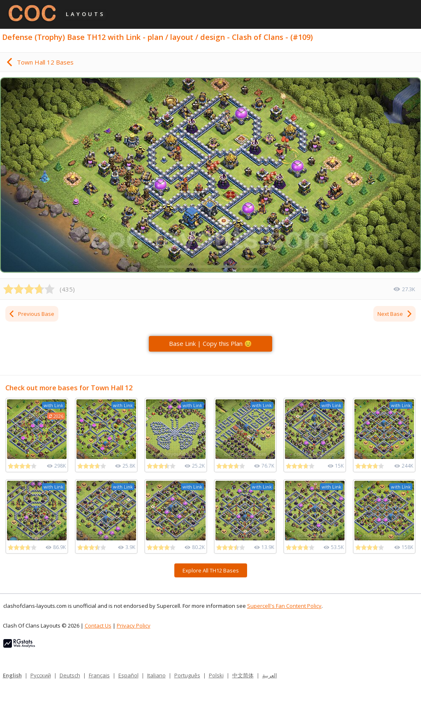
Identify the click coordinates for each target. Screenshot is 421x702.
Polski (216, 675)
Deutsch (70, 675)
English (12, 675)
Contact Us (98, 625)
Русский (40, 675)
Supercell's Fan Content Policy (284, 605)
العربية (269, 675)
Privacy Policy (133, 625)
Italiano (156, 675)
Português (187, 675)
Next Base (395, 313)
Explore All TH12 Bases (211, 570)
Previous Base (31, 313)
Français (99, 675)
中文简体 (243, 675)
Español (128, 675)
